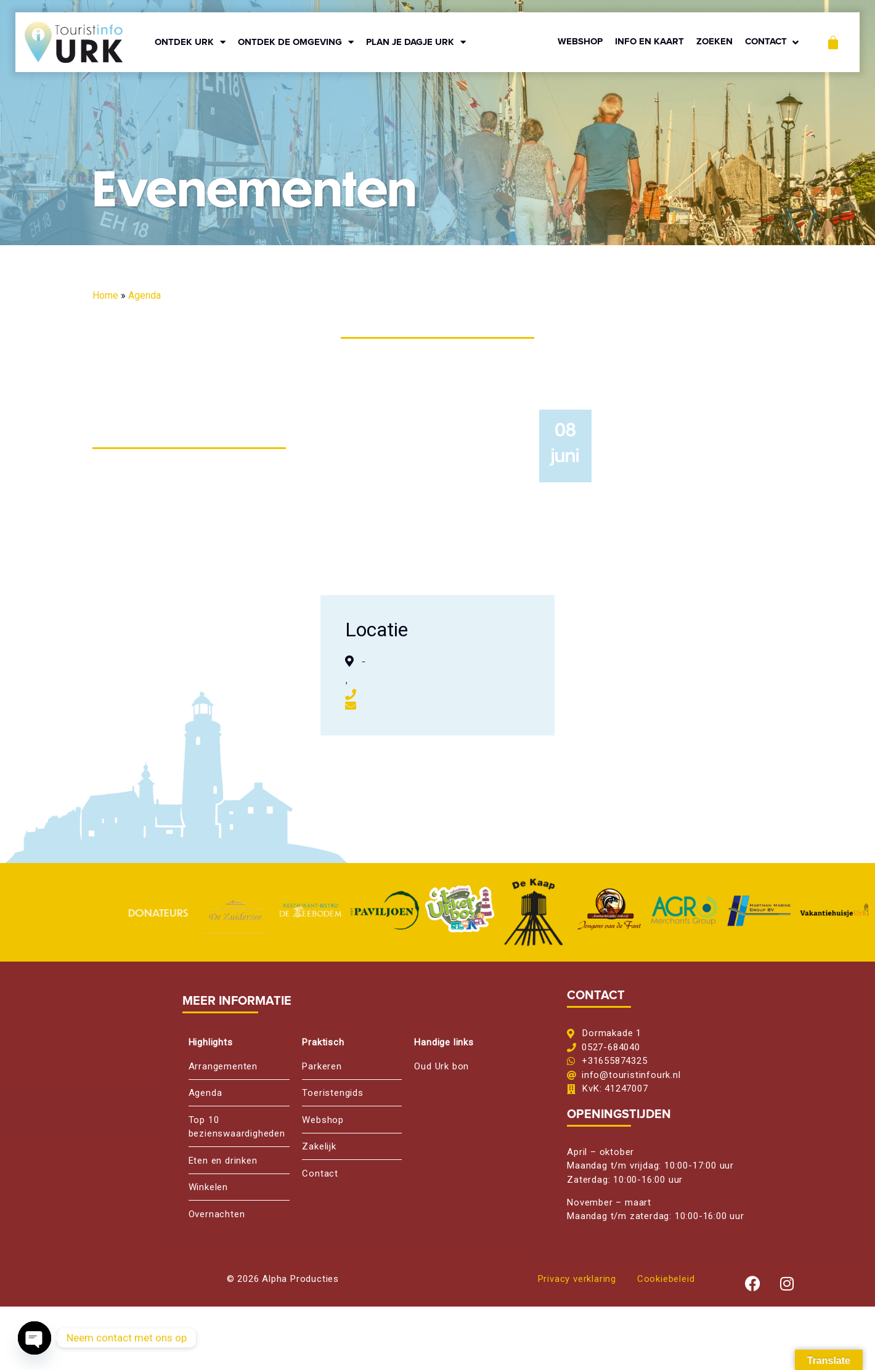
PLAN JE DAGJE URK (416, 42)
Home (105, 295)
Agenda (144, 295)
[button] (773, 42)
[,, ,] (672, 665)
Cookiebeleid (666, 1278)
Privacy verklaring (577, 1278)
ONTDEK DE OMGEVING (296, 42)
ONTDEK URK (190, 42)
